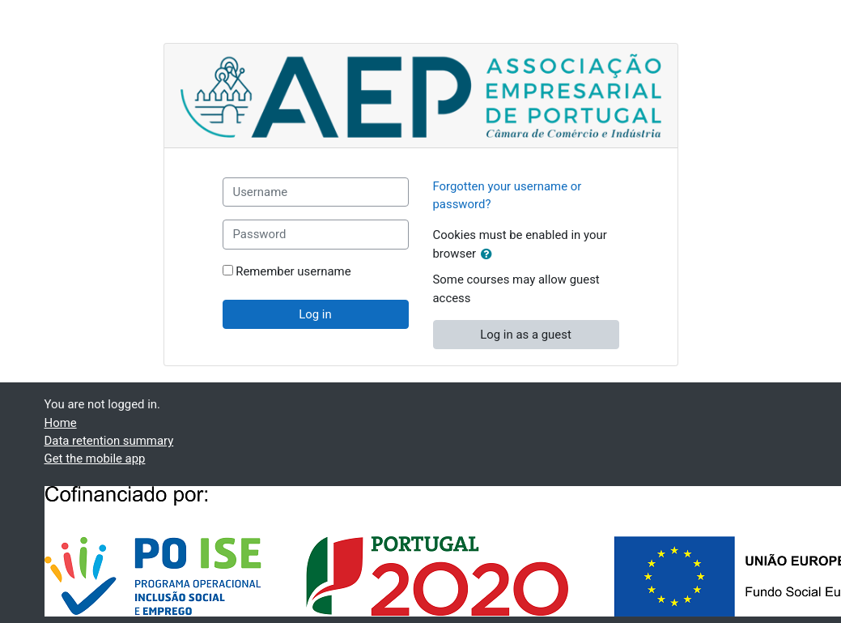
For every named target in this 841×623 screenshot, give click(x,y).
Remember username (293, 271)
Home (61, 423)
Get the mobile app (95, 458)
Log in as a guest (525, 334)
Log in (315, 314)
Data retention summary (109, 440)
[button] (489, 254)
